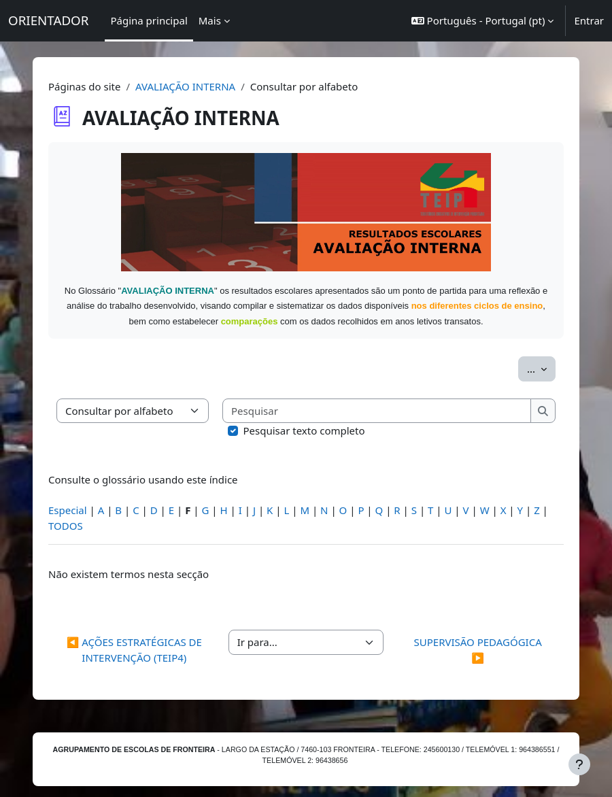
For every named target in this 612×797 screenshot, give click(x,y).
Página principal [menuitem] (148, 20)
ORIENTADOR (48, 20)
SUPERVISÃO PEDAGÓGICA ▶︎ (478, 649)
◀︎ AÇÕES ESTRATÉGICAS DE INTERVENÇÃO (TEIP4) (134, 649)
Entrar (589, 20)
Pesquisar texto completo (304, 430)
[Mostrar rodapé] (579, 764)
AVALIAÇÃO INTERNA (185, 86)
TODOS (65, 525)
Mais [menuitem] (210, 20)
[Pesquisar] (377, 411)
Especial (67, 510)
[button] (483, 20)
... (541, 367)
